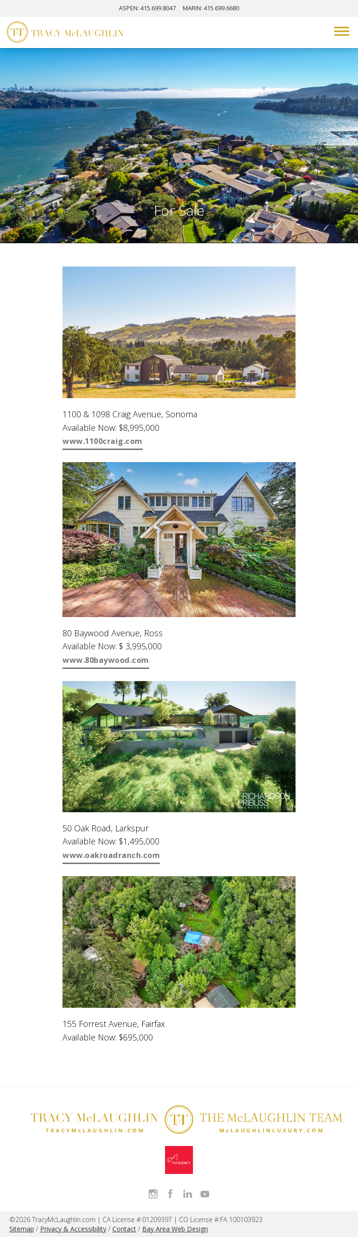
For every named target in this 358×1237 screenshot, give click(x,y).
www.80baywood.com (105, 660)
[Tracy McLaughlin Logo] (65, 33)
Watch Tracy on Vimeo (205, 1194)
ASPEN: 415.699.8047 (147, 8)
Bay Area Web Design (175, 1228)
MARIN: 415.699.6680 (211, 8)
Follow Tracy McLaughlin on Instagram (153, 1194)
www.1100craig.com (102, 441)
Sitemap (21, 1228)
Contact (124, 1228)
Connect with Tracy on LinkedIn (187, 1194)
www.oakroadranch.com (111, 855)
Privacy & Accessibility (73, 1228)
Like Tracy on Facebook (170, 1194)
